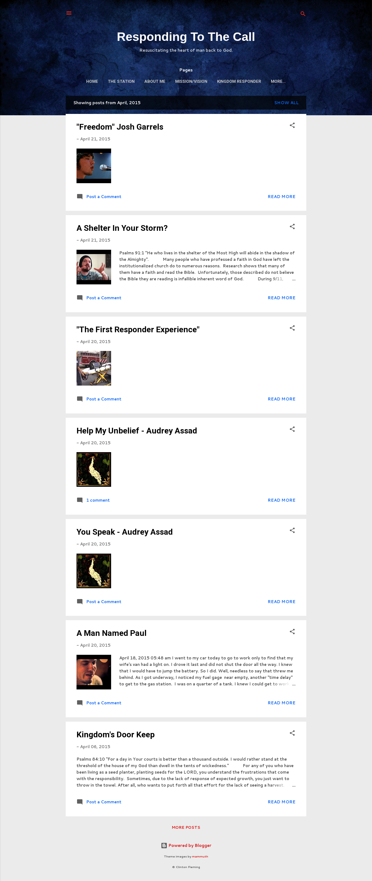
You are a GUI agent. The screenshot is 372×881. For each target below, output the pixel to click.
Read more (281, 196)
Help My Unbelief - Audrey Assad (137, 430)
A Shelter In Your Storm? (122, 228)
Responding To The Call (186, 37)
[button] (292, 126)
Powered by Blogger (186, 845)
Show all (286, 103)
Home (92, 81)
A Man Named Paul (112, 633)
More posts (186, 827)
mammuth (200, 856)
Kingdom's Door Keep (116, 734)
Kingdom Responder (239, 81)
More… (278, 81)
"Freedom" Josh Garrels (120, 127)
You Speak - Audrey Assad (125, 532)
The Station (121, 81)
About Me (154, 81)
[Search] (303, 14)
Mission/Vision (191, 81)
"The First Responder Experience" (138, 329)
